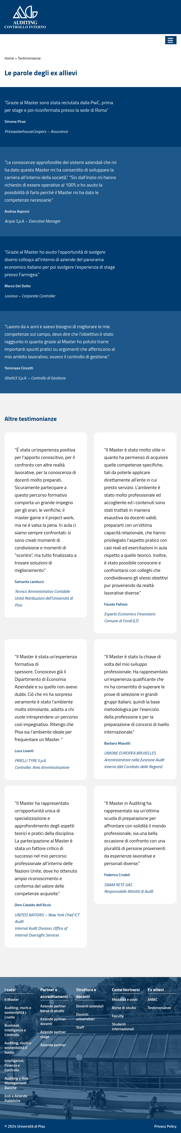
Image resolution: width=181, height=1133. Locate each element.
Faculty (118, 1016)
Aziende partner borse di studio (53, 1008)
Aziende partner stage (53, 1034)
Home (9, 58)
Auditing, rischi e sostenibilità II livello (17, 1047)
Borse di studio (124, 1007)
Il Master (11, 999)
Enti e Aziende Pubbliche (15, 1098)
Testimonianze (159, 1007)
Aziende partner (53, 1045)
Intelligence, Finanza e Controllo (14, 1065)
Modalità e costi (124, 999)
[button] (171, 40)
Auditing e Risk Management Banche (16, 1082)
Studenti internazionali (123, 1026)
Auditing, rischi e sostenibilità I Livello (17, 1012)
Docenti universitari (85, 1016)
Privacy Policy (165, 1126)
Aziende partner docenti (53, 1021)
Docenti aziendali (89, 1006)
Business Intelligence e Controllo (15, 1029)
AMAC (152, 999)
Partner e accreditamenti (54, 993)
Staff (80, 1027)
